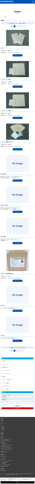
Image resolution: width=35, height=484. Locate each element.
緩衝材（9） (4, 376)
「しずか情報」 (3, 457)
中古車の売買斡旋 (4, 443)
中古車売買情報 (3, 462)
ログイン (10, 52)
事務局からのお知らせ (4, 455)
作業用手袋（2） (5, 366)
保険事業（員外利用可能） (5, 446)
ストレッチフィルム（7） (6, 369)
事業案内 (2, 432)
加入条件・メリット (4, 423)
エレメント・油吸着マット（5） (8, 379)
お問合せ (14, 177)
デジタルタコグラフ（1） (6, 385)
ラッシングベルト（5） (6, 373)
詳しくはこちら (17, 55)
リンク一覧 (2, 430)
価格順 (20, 23)
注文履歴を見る (17, 405)
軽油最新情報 (3, 458)
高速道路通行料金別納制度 (5, 440)
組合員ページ (3, 454)
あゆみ (2, 421)
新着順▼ (23, 23)
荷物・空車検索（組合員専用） (6, 464)
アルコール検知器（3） (6, 382)
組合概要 (2, 420)
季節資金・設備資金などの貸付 (6, 438)
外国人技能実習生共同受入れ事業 (6, 444)
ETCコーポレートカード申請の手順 (6, 460)
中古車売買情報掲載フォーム (5, 461)
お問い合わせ (17, 407)
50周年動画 (2, 427)
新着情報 (2, 468)
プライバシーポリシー (3, 480)
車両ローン (2, 434)
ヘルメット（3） (5, 363)
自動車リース (3, 437)
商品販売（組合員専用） (5, 465)
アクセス (2, 424)
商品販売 (4, 451)
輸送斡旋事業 (3, 441)
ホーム (1, 16)
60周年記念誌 (3, 429)
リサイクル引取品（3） (6, 388)
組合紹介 (2, 418)
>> (23, 26)
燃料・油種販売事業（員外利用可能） (7, 447)
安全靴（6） (4, 360)
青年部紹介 (2, 426)
